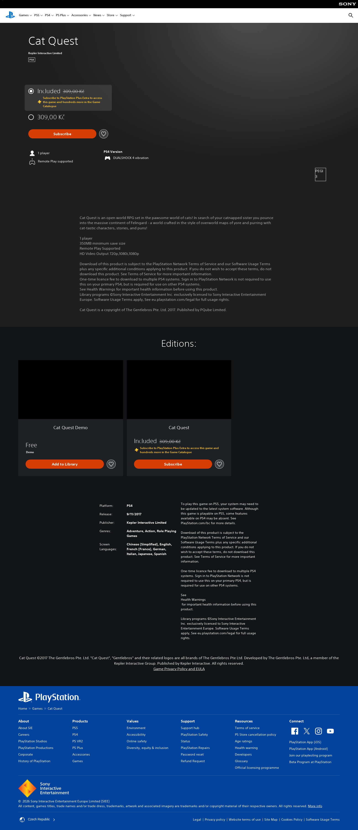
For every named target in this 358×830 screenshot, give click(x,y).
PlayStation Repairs (195, 748)
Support (125, 16)
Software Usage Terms (323, 819)
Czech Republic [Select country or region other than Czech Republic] (37, 820)
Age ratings (243, 741)
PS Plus (61, 16)
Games (24, 16)
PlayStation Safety (194, 734)
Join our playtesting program (310, 755)
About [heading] (23, 721)
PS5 (36, 16)
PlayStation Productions (35, 748)
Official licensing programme (257, 768)
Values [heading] (133, 721)
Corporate (25, 754)
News (97, 16)
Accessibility (136, 734)
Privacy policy (215, 819)
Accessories (79, 16)
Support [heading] (188, 721)
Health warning (246, 748)
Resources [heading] (244, 721)
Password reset (192, 754)
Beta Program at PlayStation (310, 762)
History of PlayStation (34, 761)
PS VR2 (77, 741)
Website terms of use (245, 819)
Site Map (271, 819)
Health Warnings (193, 599)
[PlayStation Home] (10, 15)
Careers (23, 734)
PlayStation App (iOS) (305, 742)
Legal (197, 819)
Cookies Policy (291, 819)
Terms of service (247, 728)
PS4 (47, 16)
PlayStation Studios (32, 741)
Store (110, 16)
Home (22, 708)
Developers (243, 754)
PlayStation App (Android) (308, 749)
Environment (136, 728)
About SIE (25, 728)
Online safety (137, 741)
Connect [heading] (296, 721)
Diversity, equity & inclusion (147, 748)
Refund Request (193, 761)
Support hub (190, 728)
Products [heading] (80, 721)
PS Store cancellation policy (255, 734)
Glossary (241, 761)
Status (185, 741)
